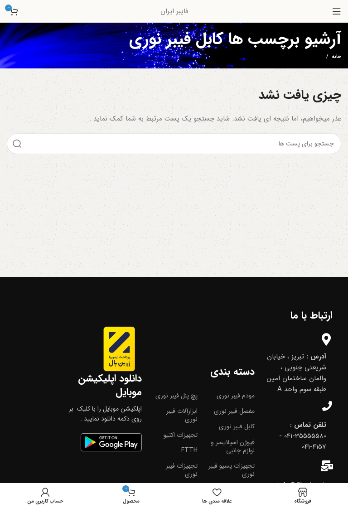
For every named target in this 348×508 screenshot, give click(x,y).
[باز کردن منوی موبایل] (337, 11)
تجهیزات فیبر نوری (182, 470)
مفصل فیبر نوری (234, 411)
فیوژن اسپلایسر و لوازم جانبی (233, 446)
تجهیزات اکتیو (181, 435)
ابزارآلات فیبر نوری (182, 415)
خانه (336, 57)
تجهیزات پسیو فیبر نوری (231, 470)
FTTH (189, 450)
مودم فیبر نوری (236, 396)
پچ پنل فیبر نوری (176, 396)
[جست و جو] (174, 143)
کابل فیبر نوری (237, 426)
